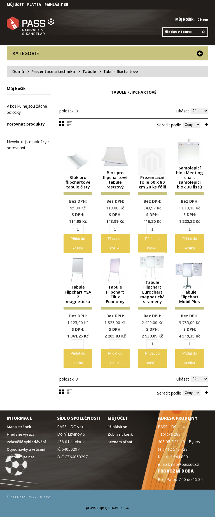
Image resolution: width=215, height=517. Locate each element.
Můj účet (15, 4)
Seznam (69, 123)
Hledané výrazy (21, 428)
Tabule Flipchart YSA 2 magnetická (78, 290)
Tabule (89, 71)
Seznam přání (120, 436)
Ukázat (182, 111)
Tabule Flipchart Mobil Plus (190, 292)
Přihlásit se (56, 4)
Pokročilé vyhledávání (26, 436)
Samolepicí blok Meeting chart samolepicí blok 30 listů (189, 177)
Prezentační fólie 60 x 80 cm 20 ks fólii (152, 181)
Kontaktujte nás (20, 451)
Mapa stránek (19, 421)
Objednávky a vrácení (26, 443)
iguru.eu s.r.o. (117, 501)
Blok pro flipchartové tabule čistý (78, 181)
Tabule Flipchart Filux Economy (115, 290)
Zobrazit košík (120, 428)
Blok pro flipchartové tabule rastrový (115, 179)
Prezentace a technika (53, 71)
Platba (34, 4)
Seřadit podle (169, 125)
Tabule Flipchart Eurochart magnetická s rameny (152, 288)
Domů (18, 71)
